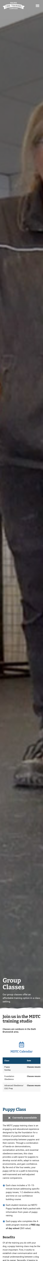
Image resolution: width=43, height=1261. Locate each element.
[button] (37, 6)
